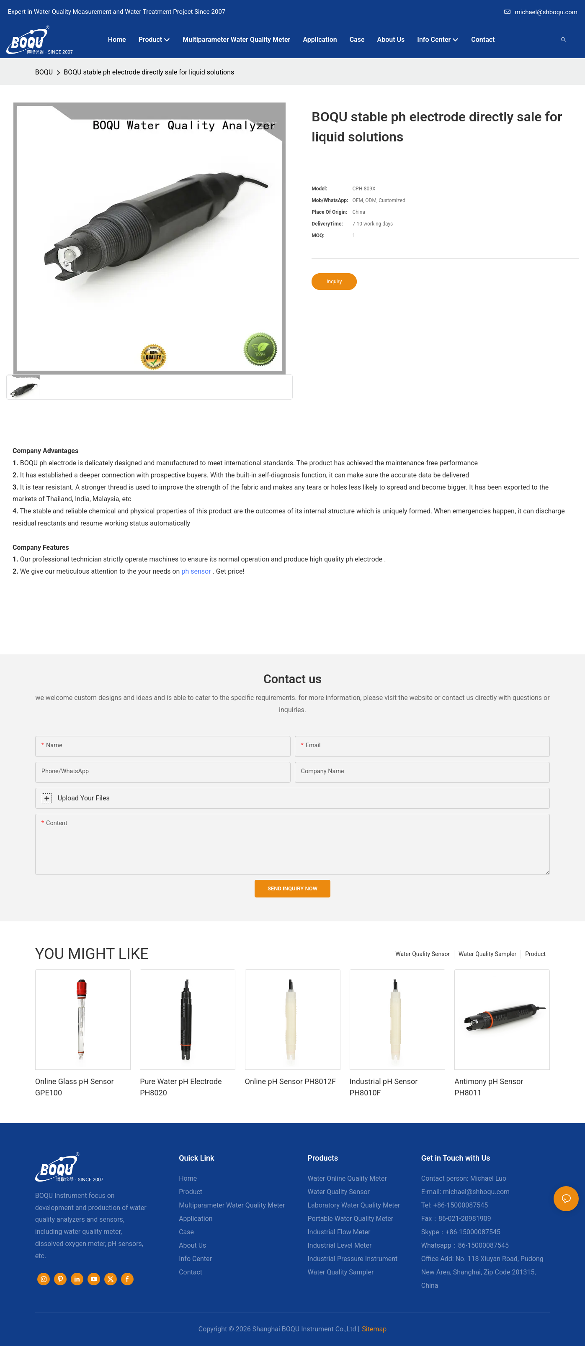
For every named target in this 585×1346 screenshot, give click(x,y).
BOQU (44, 72)
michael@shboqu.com (540, 12)
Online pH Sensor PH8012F (290, 1081)
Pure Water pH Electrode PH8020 (181, 1087)
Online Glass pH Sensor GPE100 (74, 1087)
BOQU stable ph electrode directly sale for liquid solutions (149, 72)
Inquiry (334, 282)
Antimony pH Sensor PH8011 (488, 1087)
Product (535, 954)
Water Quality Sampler (487, 954)
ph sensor (196, 571)
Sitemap (374, 1329)
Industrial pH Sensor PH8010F (383, 1087)
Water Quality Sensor (422, 954)
